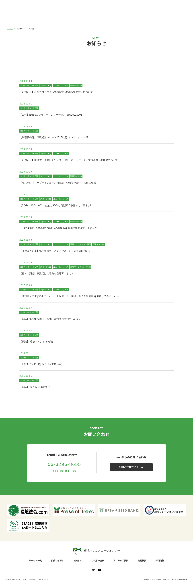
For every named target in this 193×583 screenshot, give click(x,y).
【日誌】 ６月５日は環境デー (35, 387)
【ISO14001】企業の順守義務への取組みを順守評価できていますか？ (58, 228)
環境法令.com (76, 85)
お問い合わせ (180, 6)
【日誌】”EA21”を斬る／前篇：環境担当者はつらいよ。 (49, 319)
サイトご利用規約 (29, 579)
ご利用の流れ (111, 18)
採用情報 (160, 560)
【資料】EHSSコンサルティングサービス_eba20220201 (50, 115)
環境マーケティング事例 (80, 244)
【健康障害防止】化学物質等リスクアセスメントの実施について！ (56, 251)
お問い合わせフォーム (131, 467)
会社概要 (171, 18)
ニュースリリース (61, 85)
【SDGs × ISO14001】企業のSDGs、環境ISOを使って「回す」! (55, 205)
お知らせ (81, 18)
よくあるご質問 (141, 18)
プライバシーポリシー (12, 579)
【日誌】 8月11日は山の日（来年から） (41, 364)
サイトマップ (43, 579)
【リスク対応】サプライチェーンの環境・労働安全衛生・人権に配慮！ (58, 183)
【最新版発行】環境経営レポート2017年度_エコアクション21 (53, 137)
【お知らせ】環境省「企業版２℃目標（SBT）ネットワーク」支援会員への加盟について (68, 160)
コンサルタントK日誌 (29, 85)
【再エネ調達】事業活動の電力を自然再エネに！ (46, 273)
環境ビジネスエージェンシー (96, 551)
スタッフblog (45, 85)
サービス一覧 (22, 18)
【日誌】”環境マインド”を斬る (36, 342)
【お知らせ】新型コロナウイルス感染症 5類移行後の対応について (56, 92)
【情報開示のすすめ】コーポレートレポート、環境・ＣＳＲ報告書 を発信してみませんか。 (70, 296)
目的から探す (51, 18)
